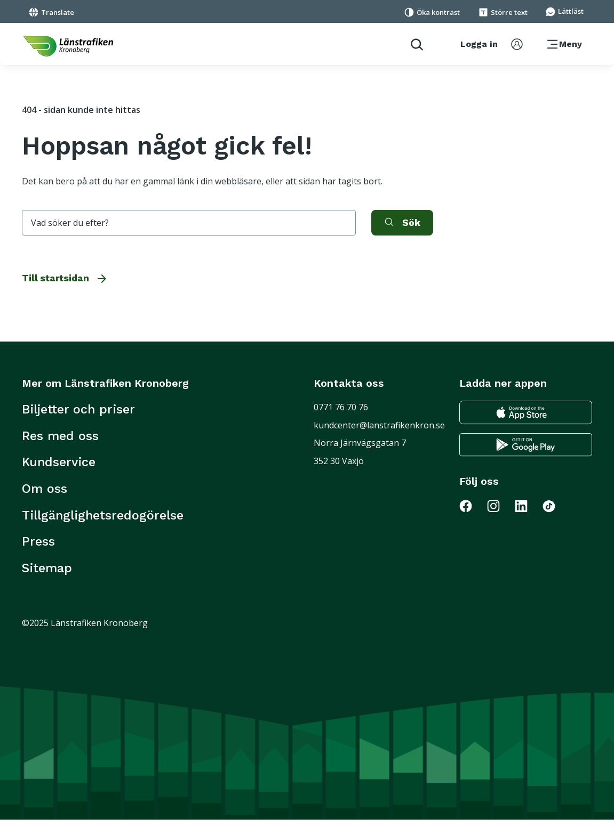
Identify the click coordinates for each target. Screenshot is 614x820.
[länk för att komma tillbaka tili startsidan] (68, 46)
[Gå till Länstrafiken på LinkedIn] (527, 506)
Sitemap (47, 568)
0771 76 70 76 (341, 407)
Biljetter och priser (78, 409)
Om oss (44, 488)
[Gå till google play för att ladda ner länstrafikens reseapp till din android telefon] (525, 445)
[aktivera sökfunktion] (412, 44)
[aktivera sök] (402, 223)
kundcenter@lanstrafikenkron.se (379, 425)
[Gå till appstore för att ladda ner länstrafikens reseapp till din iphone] (525, 412)
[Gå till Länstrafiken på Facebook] (472, 506)
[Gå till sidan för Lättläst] (564, 11)
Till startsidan (65, 278)
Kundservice (58, 461)
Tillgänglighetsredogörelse (103, 515)
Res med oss (60, 435)
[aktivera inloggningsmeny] (491, 44)
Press (38, 541)
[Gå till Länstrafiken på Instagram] (500, 506)
